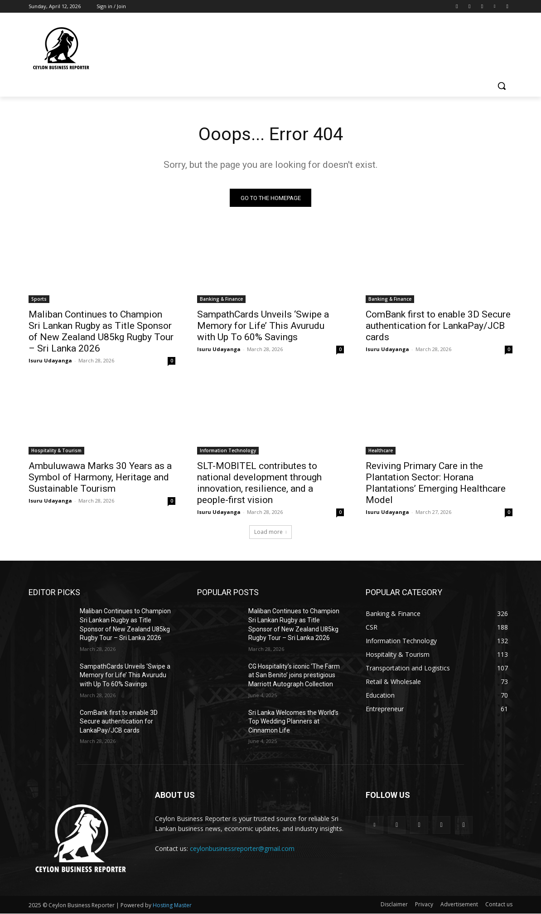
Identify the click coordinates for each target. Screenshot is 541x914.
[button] (501, 86)
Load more (270, 532)
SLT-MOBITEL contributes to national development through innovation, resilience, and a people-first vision (259, 483)
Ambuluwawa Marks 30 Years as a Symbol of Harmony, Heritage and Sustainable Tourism (100, 477)
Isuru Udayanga (50, 360)
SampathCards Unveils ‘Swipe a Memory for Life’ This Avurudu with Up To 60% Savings (263, 326)
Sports (39, 299)
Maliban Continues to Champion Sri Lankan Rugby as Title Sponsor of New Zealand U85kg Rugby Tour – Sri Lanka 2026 (101, 331)
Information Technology (228, 451)
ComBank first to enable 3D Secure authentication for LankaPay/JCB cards (438, 326)
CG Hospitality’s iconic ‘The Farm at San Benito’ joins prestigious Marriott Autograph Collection (294, 675)
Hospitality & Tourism (56, 451)
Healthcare (380, 451)
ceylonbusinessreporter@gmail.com (242, 849)
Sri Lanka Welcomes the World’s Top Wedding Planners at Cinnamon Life (293, 721)
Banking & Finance (221, 299)
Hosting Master (172, 905)
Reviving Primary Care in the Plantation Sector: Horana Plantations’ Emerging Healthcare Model (436, 483)
